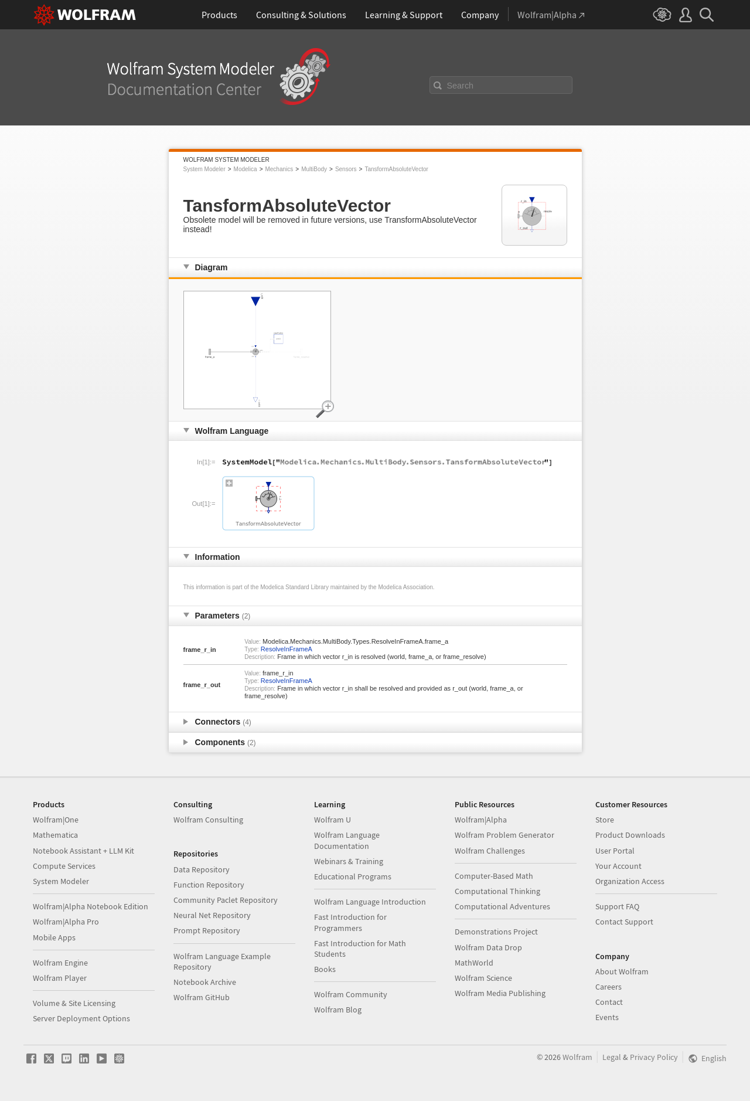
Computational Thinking (497, 891)
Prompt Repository (206, 930)
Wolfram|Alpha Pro (66, 921)
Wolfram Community (350, 994)
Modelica (245, 169)
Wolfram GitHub (201, 997)
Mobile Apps (54, 937)
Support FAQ (617, 906)
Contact (609, 1002)
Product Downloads (630, 835)
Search (460, 85)
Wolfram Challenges (490, 850)
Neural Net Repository (212, 915)
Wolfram (577, 1057)
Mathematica (55, 835)
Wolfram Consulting (208, 819)
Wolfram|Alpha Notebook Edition (90, 906)
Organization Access (629, 881)
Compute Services (64, 866)
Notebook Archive (204, 982)
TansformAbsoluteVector (396, 169)
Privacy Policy (654, 1057)
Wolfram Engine (60, 962)
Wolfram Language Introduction (370, 901)
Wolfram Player (60, 978)
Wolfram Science (483, 978)
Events (607, 1017)
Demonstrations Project (496, 931)
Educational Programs (352, 876)
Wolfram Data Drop (488, 947)
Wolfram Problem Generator (504, 835)
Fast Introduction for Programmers (350, 922)
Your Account (618, 866)
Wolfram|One (56, 819)
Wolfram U (332, 819)
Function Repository (208, 884)
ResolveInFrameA (286, 649)
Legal (611, 1057)
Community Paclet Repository (225, 900)
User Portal (615, 850)
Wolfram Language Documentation (347, 840)
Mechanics (279, 169)
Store (604, 819)
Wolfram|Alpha (481, 819)
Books (325, 969)
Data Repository (201, 869)
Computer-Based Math (494, 876)
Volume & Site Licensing (74, 1003)
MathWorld (474, 962)
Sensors (346, 169)
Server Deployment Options (81, 1018)
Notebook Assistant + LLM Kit (83, 850)
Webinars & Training (348, 861)
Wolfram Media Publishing (500, 993)
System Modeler (204, 169)
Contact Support (624, 921)
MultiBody (314, 169)
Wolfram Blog (338, 1009)
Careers (608, 986)
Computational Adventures (502, 906)
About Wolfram (622, 971)
